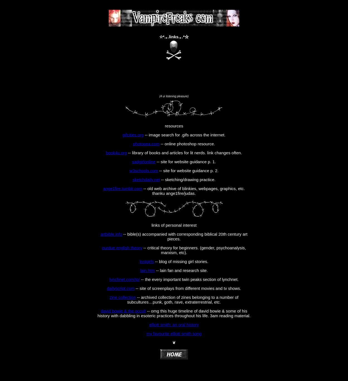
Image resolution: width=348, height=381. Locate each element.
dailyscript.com (120, 288)
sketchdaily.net (146, 179)
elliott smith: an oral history (174, 324)
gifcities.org (133, 134)
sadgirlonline (143, 161)
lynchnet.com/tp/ (124, 279)
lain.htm (147, 270)
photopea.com (146, 143)
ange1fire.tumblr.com (122, 188)
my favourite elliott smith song (174, 333)
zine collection (123, 297)
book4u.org (116, 152)
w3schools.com (143, 170)
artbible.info (111, 234)
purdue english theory (122, 247)
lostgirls (147, 261)
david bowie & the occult (123, 311)
